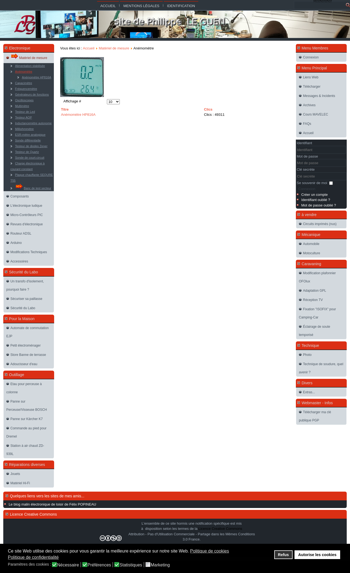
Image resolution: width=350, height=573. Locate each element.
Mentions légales (141, 6)
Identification (181, 6)
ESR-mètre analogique (30, 134)
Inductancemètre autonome (33, 123)
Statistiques (130, 565)
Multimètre (22, 106)
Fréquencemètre (26, 88)
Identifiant (304, 143)
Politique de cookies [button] (209, 551)
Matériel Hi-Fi (20, 483)
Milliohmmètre (24, 129)
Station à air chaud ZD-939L (25, 450)
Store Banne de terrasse (28, 355)
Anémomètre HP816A (36, 77)
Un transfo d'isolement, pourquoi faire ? (25, 285)
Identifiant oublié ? (315, 200)
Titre (65, 109)
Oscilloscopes (24, 100)
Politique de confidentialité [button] (33, 557)
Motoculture (311, 253)
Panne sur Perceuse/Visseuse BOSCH (26, 406)
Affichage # (72, 101)
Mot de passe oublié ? (318, 205)
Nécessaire (68, 565)
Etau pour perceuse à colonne (24, 388)
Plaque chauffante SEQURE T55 (31, 177)
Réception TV (313, 300)
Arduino (16, 243)
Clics (208, 109)
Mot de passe (307, 156)
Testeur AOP (23, 117)
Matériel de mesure (28, 56)
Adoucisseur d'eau (23, 364)
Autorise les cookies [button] (317, 555)
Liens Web (310, 77)
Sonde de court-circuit (29, 157)
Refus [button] (283, 555)
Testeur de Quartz (27, 151)
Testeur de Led (25, 111)
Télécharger (311, 86)
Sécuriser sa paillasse (26, 299)
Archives (309, 105)
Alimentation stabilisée (30, 65)
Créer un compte (314, 195)
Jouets (15, 474)
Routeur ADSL (20, 233)
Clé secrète (306, 169)
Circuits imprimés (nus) (320, 224)
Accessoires (19, 261)
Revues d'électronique (26, 224)
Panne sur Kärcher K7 (26, 419)
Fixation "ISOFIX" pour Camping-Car (317, 313)
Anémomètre (23, 71)
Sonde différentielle (28, 140)
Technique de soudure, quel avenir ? (321, 368)
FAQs (307, 124)
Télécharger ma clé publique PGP (315, 416)
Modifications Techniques (28, 252)
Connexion (311, 57)
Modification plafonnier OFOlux (317, 277)
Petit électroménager (25, 345)
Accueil (108, 6)
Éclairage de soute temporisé (314, 331)
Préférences (99, 565)
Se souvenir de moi (312, 183)
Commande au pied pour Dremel (26, 432)
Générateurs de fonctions (32, 94)
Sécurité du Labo (22, 308)
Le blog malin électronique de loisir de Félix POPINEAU (52, 504)
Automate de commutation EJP (27, 332)
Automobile (311, 244)
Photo (307, 355)
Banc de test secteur (33, 187)
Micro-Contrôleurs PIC (26, 215)
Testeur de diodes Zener (31, 146)
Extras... (309, 392)
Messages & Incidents (319, 96)
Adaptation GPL (314, 291)
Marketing (160, 565)
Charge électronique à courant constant (27, 166)
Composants (19, 196)
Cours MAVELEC (315, 114)
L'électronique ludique (26, 206)
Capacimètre (23, 83)
